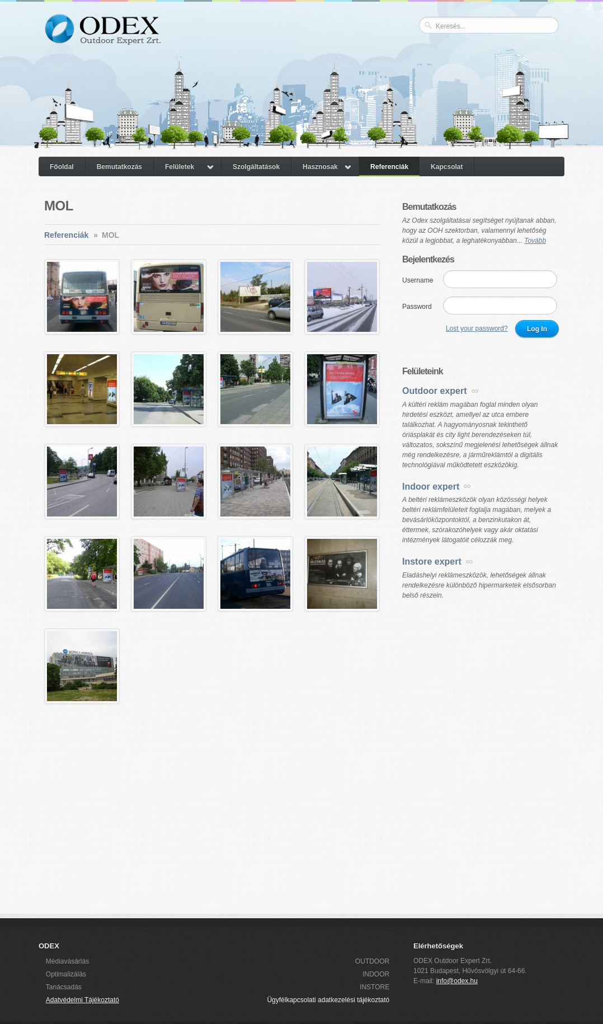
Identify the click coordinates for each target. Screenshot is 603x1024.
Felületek (179, 167)
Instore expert (431, 561)
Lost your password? (477, 328)
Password (417, 307)
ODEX (102, 38)
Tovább (535, 241)
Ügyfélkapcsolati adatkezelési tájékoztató (328, 1000)
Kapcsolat (447, 167)
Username (417, 280)
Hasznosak (320, 167)
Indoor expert (430, 486)
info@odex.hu (457, 981)
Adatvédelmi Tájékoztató (82, 1000)
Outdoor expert (434, 391)
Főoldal (62, 167)
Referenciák (389, 167)
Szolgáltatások (256, 167)
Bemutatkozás (119, 167)
